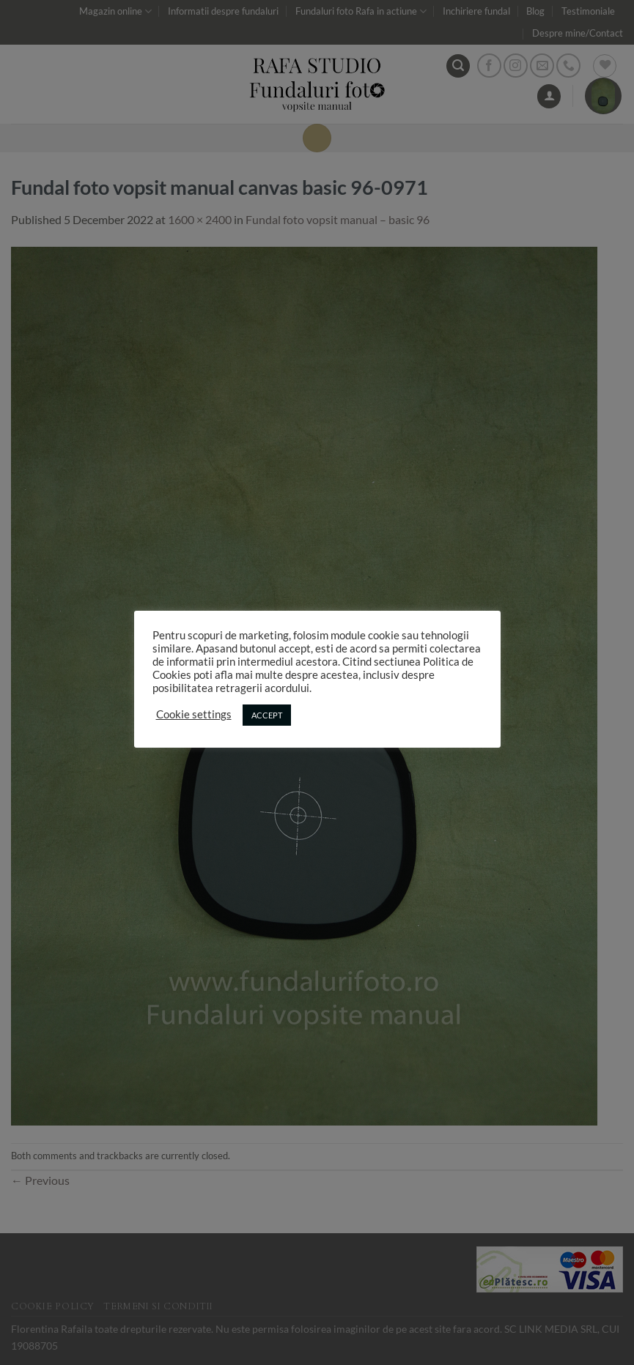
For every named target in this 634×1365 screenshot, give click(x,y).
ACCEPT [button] (266, 715)
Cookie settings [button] (194, 714)
